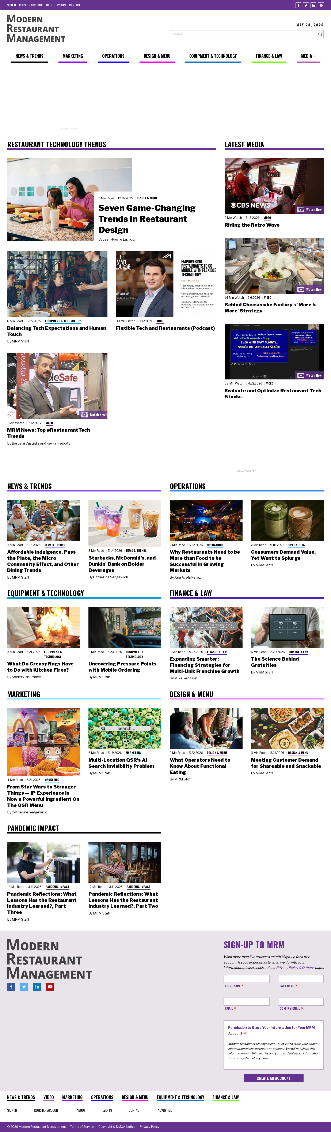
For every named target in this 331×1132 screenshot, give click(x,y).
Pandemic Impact (57, 886)
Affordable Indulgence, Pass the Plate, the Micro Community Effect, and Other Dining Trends (43, 561)
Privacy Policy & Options (295, 968)
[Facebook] (298, 5)
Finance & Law (217, 651)
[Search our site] (243, 34)
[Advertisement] (165, 97)
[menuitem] (11, 5)
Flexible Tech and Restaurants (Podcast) (165, 328)
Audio (160, 321)
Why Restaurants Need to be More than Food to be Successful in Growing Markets (205, 561)
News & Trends (55, 544)
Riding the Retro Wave (252, 225)
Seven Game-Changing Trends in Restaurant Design (147, 219)
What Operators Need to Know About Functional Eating (200, 766)
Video (49, 422)
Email (229, 1008)
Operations (215, 544)
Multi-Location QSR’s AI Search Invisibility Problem (121, 763)
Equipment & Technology (63, 321)
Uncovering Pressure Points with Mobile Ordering (122, 667)
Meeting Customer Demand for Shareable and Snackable (286, 763)
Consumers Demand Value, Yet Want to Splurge (283, 555)
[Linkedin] (313, 5)
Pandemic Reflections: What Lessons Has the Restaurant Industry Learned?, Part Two (123, 900)
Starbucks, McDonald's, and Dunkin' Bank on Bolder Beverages (122, 564)
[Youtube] (321, 5)
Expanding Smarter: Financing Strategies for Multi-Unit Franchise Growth (205, 665)
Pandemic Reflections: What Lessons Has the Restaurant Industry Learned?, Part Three (42, 903)
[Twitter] (306, 5)
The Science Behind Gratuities (275, 662)
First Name (233, 985)
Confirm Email (290, 1008)
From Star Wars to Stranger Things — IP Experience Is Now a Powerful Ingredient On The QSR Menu (43, 796)
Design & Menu (147, 198)
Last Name (287, 985)
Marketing (52, 779)
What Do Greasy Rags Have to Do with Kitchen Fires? (40, 667)
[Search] (320, 34)
